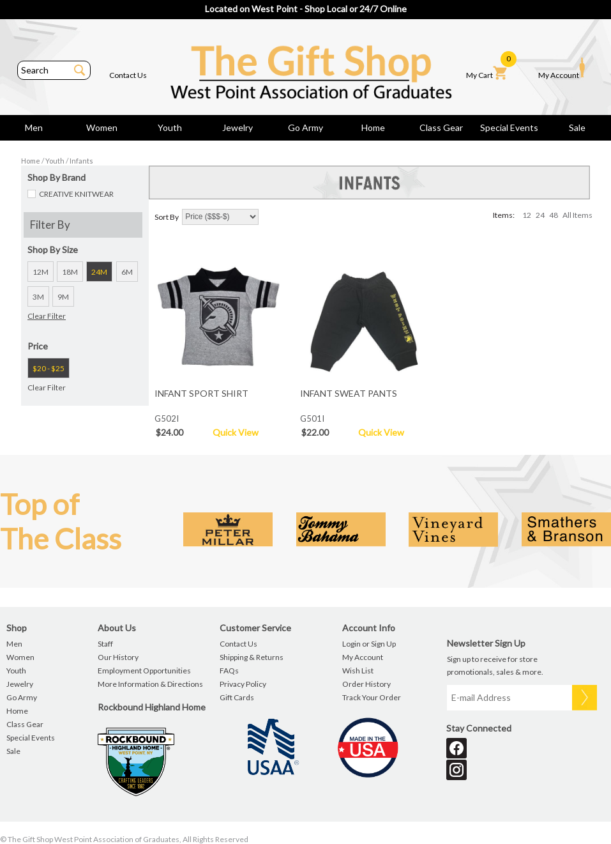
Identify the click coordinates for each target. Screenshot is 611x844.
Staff (105, 643)
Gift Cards (237, 697)
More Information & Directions (150, 684)
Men (34, 127)
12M (41, 272)
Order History (366, 684)
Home (373, 127)
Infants (81, 161)
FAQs (229, 670)
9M (63, 297)
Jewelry (237, 127)
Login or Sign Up (369, 643)
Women (101, 127)
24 (540, 215)
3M (38, 297)
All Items (577, 215)
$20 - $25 (48, 368)
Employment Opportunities (144, 670)
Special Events (509, 127)
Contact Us (128, 75)
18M (70, 272)
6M (127, 272)
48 (553, 215)
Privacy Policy (243, 684)
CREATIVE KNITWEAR (76, 194)
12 (526, 215)
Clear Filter (46, 316)
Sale (577, 127)
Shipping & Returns (251, 657)
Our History (118, 657)
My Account (561, 68)
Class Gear (441, 127)
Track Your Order (371, 697)
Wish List (357, 670)
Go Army (305, 127)
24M (99, 272)
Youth (170, 127)
